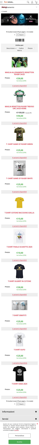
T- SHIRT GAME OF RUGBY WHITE (19, 178)
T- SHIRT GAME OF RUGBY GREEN (19, 144)
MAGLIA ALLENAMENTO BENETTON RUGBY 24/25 (19, 73)
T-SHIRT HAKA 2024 (19, 384)
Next (36, 21)
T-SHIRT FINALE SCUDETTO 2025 (19, 247)
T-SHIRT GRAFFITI (19, 315)
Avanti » (21, 35)
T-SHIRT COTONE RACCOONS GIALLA (19, 213)
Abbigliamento (8, 7)
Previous (2, 21)
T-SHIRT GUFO (19, 350)
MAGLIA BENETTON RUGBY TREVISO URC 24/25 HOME (19, 107)
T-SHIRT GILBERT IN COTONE (19, 281)
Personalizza (19, 436)
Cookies (16, 430)
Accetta (19, 442)
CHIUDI (37, 424)
